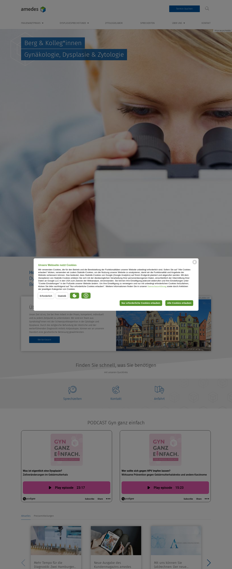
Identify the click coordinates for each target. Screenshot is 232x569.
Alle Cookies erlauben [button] (179, 303)
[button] (46, 295)
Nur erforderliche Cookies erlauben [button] (140, 303)
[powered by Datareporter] (194, 264)
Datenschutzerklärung (156, 286)
